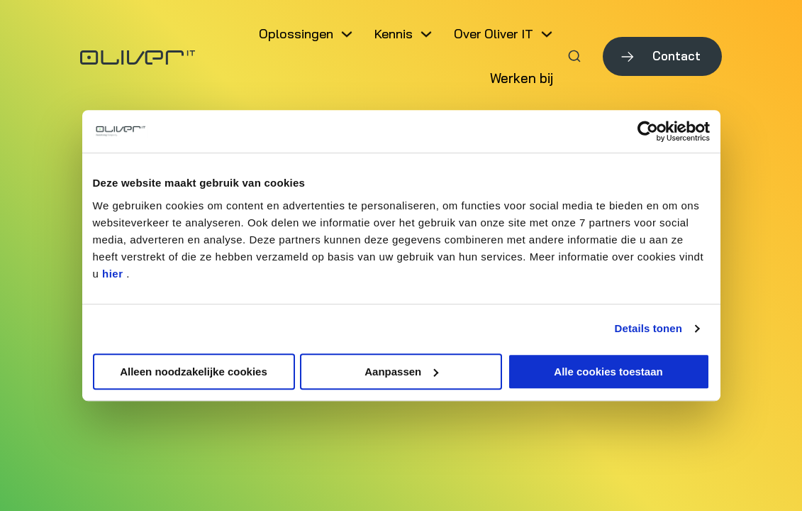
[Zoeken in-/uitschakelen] (574, 56)
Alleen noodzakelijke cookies (193, 372)
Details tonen (648, 328)
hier (112, 274)
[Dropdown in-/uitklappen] (346, 34)
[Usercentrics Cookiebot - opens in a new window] (648, 131)
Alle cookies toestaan (608, 372)
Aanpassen (401, 372)
